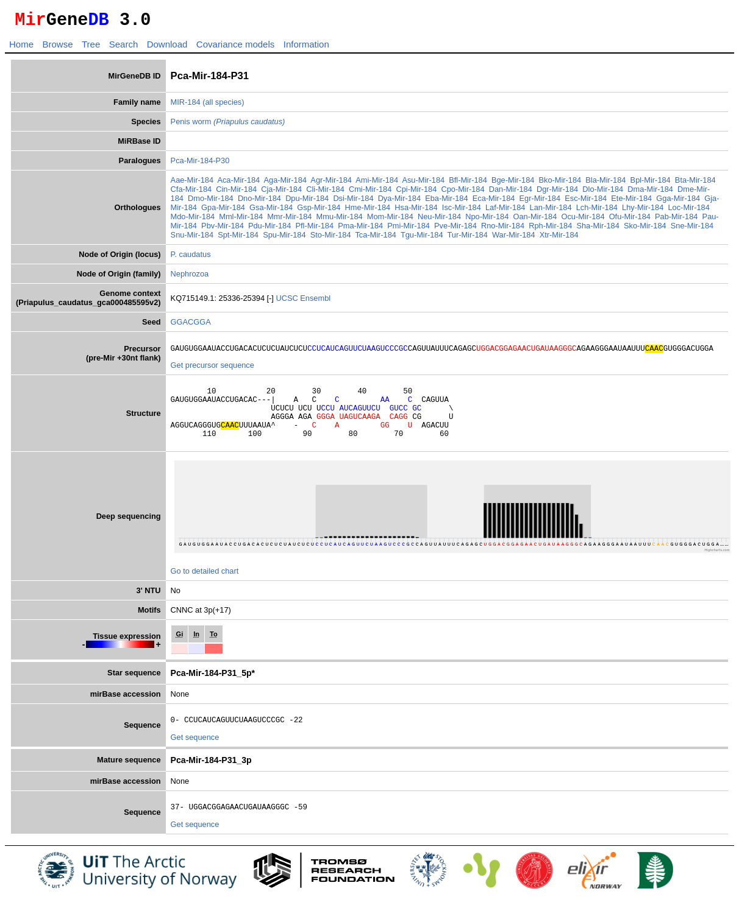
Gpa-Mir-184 (223, 211)
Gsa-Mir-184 (271, 211)
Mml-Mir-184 (241, 220)
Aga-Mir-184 (285, 183)
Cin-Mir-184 (236, 192)
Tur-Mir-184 (467, 238)
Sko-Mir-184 (645, 229)
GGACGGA (191, 325)
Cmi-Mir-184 (370, 192)
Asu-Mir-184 (423, 183)
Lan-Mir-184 (551, 211)
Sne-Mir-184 (692, 229)
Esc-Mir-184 (586, 201)
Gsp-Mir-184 (318, 211)
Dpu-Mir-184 (307, 201)
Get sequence (195, 755)
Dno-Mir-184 (259, 201)
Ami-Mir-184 (376, 183)
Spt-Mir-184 (238, 238)
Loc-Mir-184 (688, 211)
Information (306, 48)
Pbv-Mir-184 (222, 229)
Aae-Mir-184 (192, 183)
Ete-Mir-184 (631, 201)
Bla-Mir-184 (605, 183)
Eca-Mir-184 (494, 201)
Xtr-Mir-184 (559, 238)
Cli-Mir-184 (325, 192)
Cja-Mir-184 (281, 192)
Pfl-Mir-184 (314, 229)
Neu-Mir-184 (439, 220)
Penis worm (228, 125)
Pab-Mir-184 (676, 220)
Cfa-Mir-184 (191, 192)
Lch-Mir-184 (597, 211)
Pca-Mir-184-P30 (200, 164)
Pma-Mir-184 (360, 229)
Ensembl (315, 301)
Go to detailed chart (205, 587)
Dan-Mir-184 (510, 192)
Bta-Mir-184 (695, 183)
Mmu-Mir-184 (339, 220)
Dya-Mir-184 (399, 201)
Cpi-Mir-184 (416, 192)
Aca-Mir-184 (238, 183)
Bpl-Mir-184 (650, 183)
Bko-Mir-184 (560, 183)
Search (123, 48)
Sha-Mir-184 (597, 229)
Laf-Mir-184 (505, 211)
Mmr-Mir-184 (289, 220)
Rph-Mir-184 (550, 229)
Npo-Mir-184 (487, 220)
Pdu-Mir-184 (269, 229)
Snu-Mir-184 (192, 238)
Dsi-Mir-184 (353, 201)
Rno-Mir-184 (502, 229)
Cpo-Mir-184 (462, 192)
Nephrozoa (190, 277)
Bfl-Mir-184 (468, 183)
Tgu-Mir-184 (422, 238)
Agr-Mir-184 (331, 183)
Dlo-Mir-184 (602, 192)
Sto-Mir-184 (330, 238)
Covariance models (235, 48)
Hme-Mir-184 (368, 211)
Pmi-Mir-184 (408, 229)
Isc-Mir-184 (461, 211)
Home (21, 48)
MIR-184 (186, 105)
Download (167, 48)
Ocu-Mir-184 (582, 220)
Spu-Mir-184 (284, 238)
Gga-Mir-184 (678, 201)
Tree (91, 48)
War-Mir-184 (513, 238)
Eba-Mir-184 (446, 201)
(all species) (223, 105)
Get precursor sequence (212, 370)
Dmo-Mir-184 (211, 201)
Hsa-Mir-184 (415, 211)
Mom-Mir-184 (390, 220)
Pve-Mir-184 (455, 229)
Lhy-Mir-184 (642, 211)
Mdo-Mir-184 (193, 220)
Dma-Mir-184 (650, 192)
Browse (57, 48)
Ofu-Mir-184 (630, 220)
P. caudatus (191, 257)
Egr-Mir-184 (540, 201)
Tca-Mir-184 (375, 238)
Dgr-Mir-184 (557, 192)
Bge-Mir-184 (512, 183)
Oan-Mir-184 (535, 220)
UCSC (288, 301)
